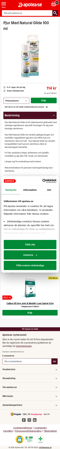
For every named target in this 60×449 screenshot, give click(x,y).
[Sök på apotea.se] (27, 13)
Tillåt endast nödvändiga (30, 265)
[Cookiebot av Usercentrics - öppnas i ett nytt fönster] (42, 181)
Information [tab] (30, 189)
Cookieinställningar (22, 428)
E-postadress (8, 356)
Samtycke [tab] (10, 189)
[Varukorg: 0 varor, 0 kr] (54, 4)
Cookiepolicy (40, 428)
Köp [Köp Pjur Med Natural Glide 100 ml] (43, 100)
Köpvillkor (8, 431)
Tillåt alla (30, 244)
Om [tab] (49, 189)
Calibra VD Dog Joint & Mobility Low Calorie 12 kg (30, 303)
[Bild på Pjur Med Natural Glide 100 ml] (30, 56)
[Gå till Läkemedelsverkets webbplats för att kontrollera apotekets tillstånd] (29, 439)
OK (54, 361)
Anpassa (30, 254)
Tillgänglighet (50, 431)
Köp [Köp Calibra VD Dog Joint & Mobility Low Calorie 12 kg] (30, 312)
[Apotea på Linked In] (35, 420)
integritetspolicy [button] (24, 346)
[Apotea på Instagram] (30, 420)
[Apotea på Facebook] (24, 420)
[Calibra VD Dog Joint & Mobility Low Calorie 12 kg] (7, 297)
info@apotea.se (45, 447)
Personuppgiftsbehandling (28, 431)
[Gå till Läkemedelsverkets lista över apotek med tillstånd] (40, 439)
